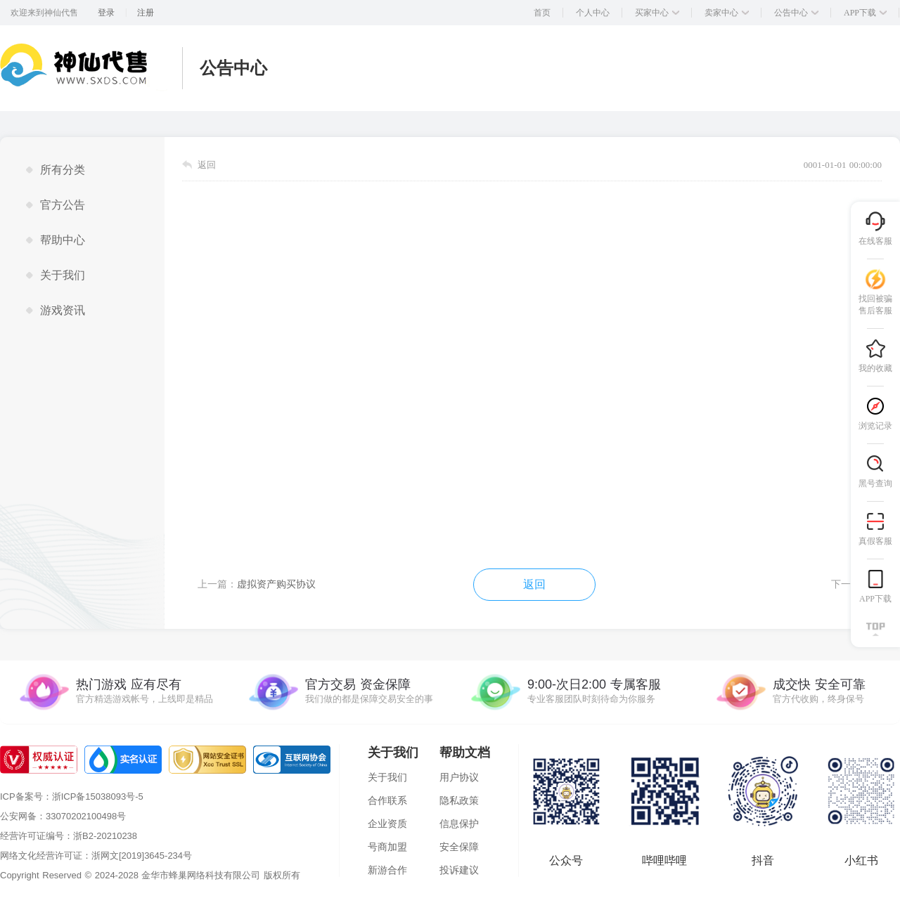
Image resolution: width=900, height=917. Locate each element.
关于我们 (387, 777)
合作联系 (387, 800)
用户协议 (459, 777)
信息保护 (459, 823)
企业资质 (387, 823)
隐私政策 (459, 800)
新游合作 (387, 870)
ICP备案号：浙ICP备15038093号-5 (71, 796)
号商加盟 (387, 846)
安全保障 (459, 846)
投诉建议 (459, 870)
